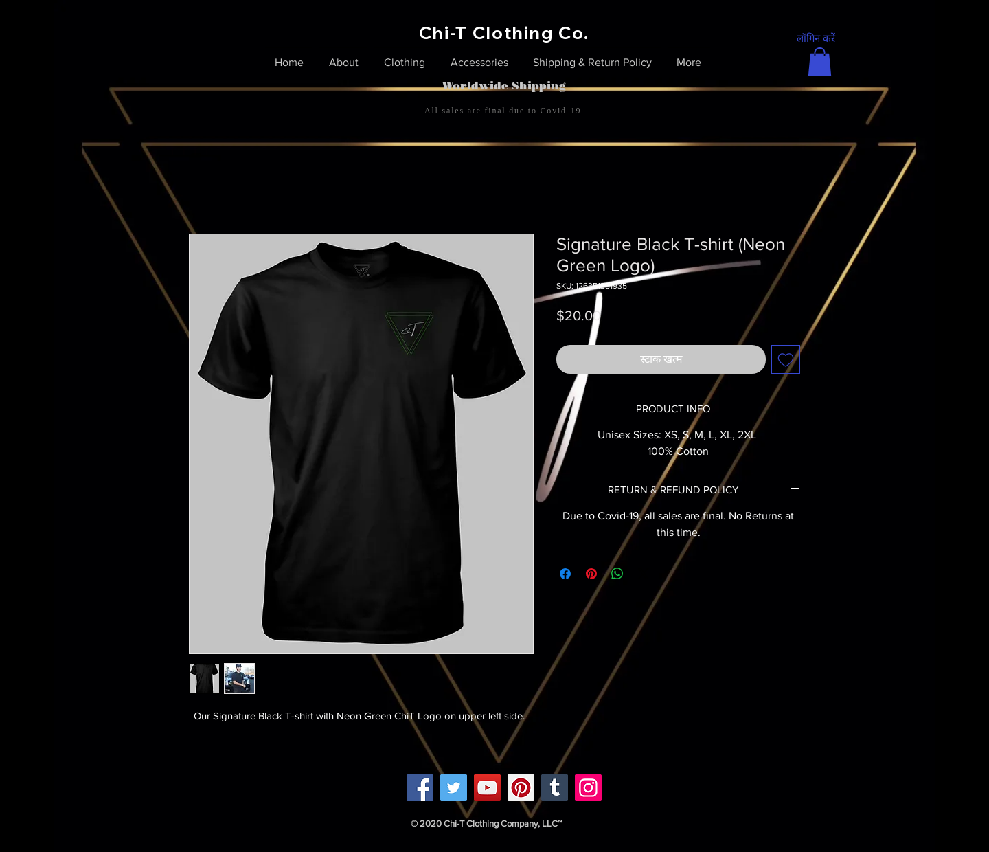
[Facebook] (420, 787)
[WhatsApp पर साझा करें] (617, 573)
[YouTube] (487, 787)
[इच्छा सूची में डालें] (785, 359)
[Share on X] (643, 573)
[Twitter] (453, 787)
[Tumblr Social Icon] (554, 787)
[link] (820, 61)
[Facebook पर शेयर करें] (565, 573)
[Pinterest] (521, 787)
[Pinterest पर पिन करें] (591, 573)
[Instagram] (588, 787)
